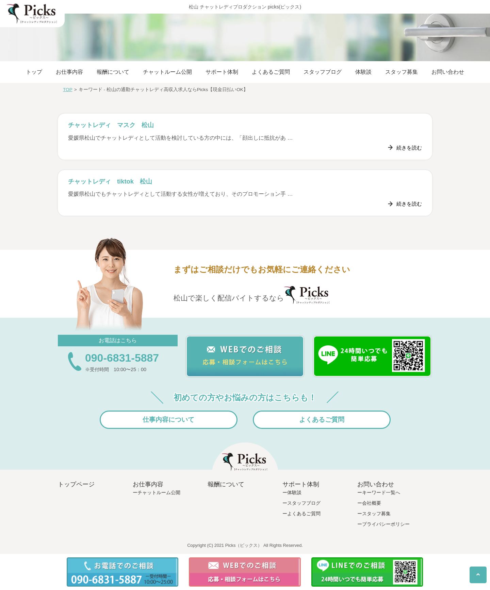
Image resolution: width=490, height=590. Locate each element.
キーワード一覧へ (381, 492)
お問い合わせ (447, 72)
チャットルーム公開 (167, 72)
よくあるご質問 (271, 72)
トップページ (76, 484)
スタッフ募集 (401, 72)
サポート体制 (222, 72)
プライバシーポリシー (386, 524)
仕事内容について (168, 419)
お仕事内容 (69, 72)
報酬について (113, 72)
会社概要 (371, 503)
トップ (34, 72)
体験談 (363, 72)
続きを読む (408, 148)
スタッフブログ (323, 72)
